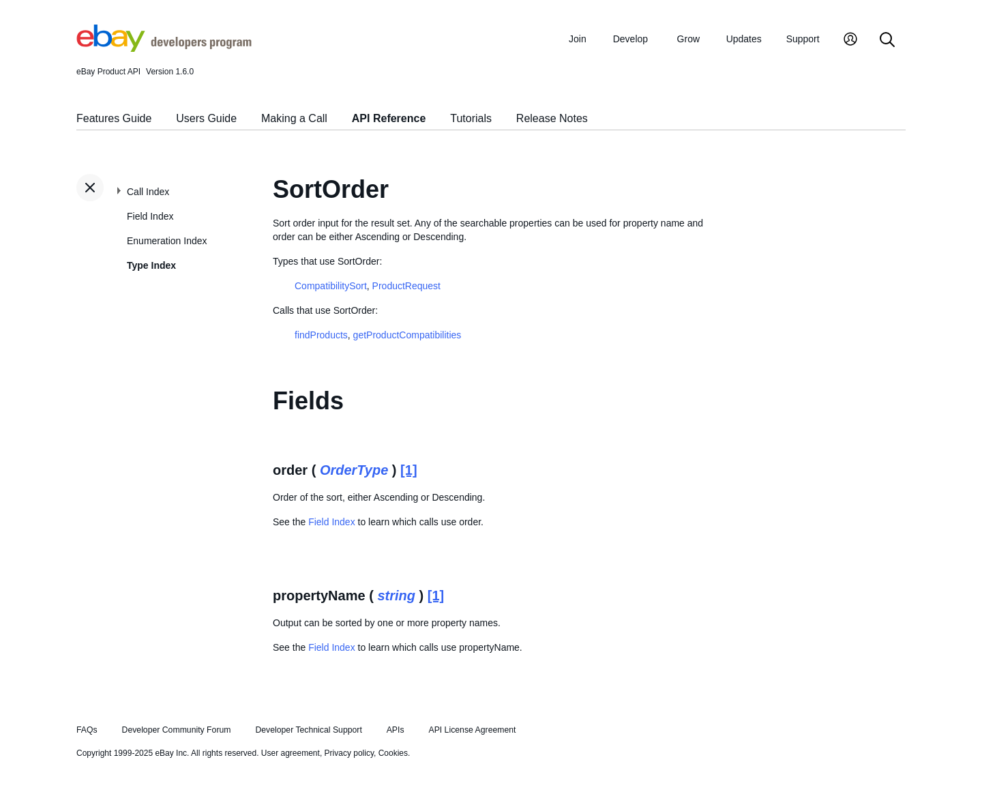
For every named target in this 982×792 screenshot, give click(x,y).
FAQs (87, 730)
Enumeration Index (167, 240)
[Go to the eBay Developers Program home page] (164, 48)
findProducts (321, 334)
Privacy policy (349, 753)
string (396, 595)
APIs (395, 730)
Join (577, 38)
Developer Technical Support (308, 730)
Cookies (393, 753)
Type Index (151, 265)
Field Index (150, 216)
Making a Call (294, 118)
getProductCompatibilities (407, 334)
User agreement (290, 753)
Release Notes (552, 118)
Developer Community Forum (176, 730)
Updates (744, 38)
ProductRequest (406, 285)
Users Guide (206, 118)
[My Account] (850, 40)
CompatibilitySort (331, 285)
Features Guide (113, 118)
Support (803, 38)
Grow (688, 38)
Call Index (148, 191)
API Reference (389, 118)
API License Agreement (472, 730)
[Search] (887, 40)
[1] (408, 470)
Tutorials (471, 118)
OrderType (354, 470)
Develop (630, 38)
